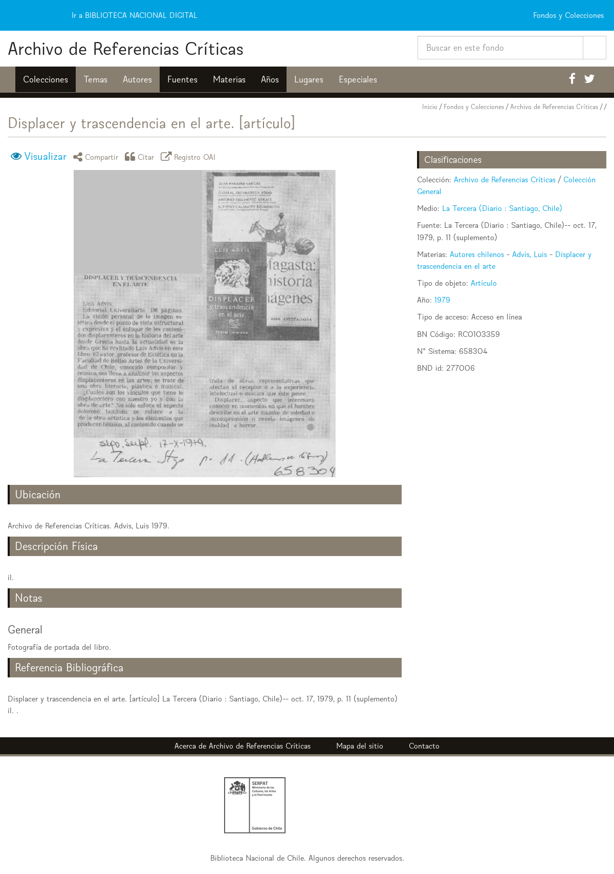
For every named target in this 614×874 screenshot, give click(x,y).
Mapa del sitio (359, 746)
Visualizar (45, 156)
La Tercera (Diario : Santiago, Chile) (502, 208)
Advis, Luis (529, 254)
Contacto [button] (424, 746)
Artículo (484, 283)
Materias (229, 79)
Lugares (308, 79)
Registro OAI (190, 156)
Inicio (429, 106)
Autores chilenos (477, 254)
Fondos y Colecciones (474, 106)
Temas (95, 79)
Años (270, 79)
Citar (141, 156)
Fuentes (182, 79)
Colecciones (45, 79)
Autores (137, 79)
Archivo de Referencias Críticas (126, 48)
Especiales (358, 79)
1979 (442, 300)
